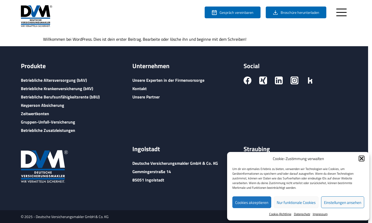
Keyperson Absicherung (42, 105)
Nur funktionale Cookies (296, 202)
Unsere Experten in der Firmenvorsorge (168, 80)
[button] (361, 158)
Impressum (320, 214)
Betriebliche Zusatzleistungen (48, 130)
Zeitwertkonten (35, 113)
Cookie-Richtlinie (280, 214)
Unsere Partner (146, 97)
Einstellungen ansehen (342, 202)
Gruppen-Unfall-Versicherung (48, 122)
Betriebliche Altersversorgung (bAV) (54, 80)
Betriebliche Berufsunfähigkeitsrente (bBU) (60, 97)
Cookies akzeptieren (251, 202)
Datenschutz (302, 214)
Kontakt (139, 88)
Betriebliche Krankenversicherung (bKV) (57, 88)
